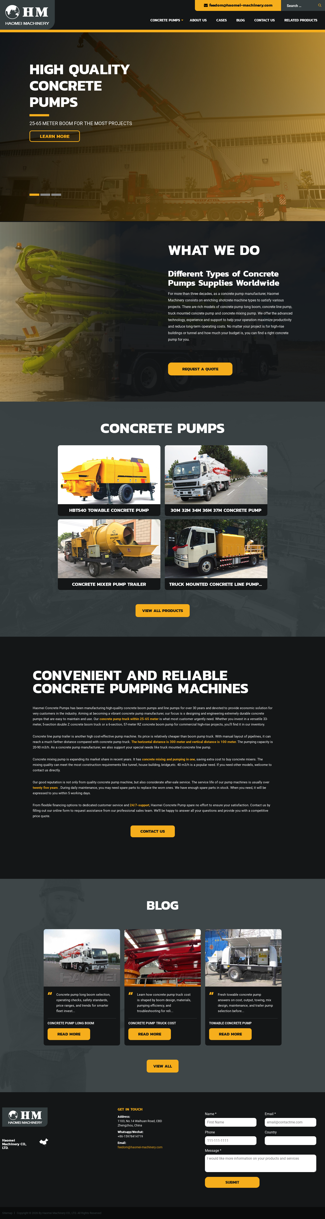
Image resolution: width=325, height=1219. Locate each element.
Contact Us (264, 20)
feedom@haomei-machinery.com (238, 5)
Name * (211, 1114)
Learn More (54, 136)
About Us (198, 20)
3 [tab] (56, 195)
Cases (221, 20)
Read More (68, 1034)
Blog (240, 20)
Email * (270, 1114)
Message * (213, 1150)
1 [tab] (34, 195)
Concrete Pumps (165, 20)
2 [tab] (45, 195)
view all (162, 1066)
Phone (210, 1132)
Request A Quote (200, 369)
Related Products (300, 20)
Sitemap (7, 1213)
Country (271, 1132)
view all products (162, 610)
